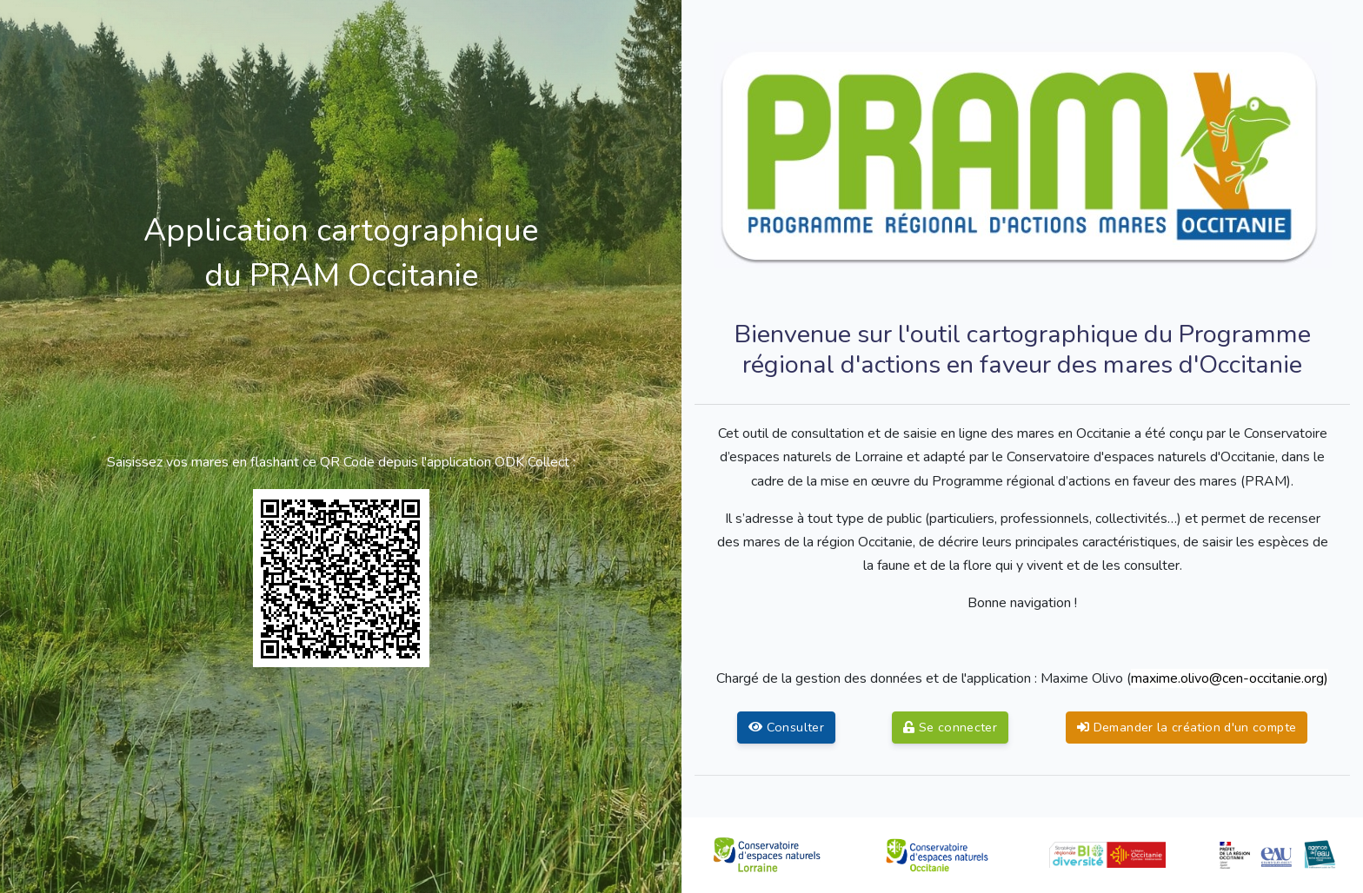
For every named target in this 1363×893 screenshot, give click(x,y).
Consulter (786, 727)
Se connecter (950, 727)
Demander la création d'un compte (1186, 727)
